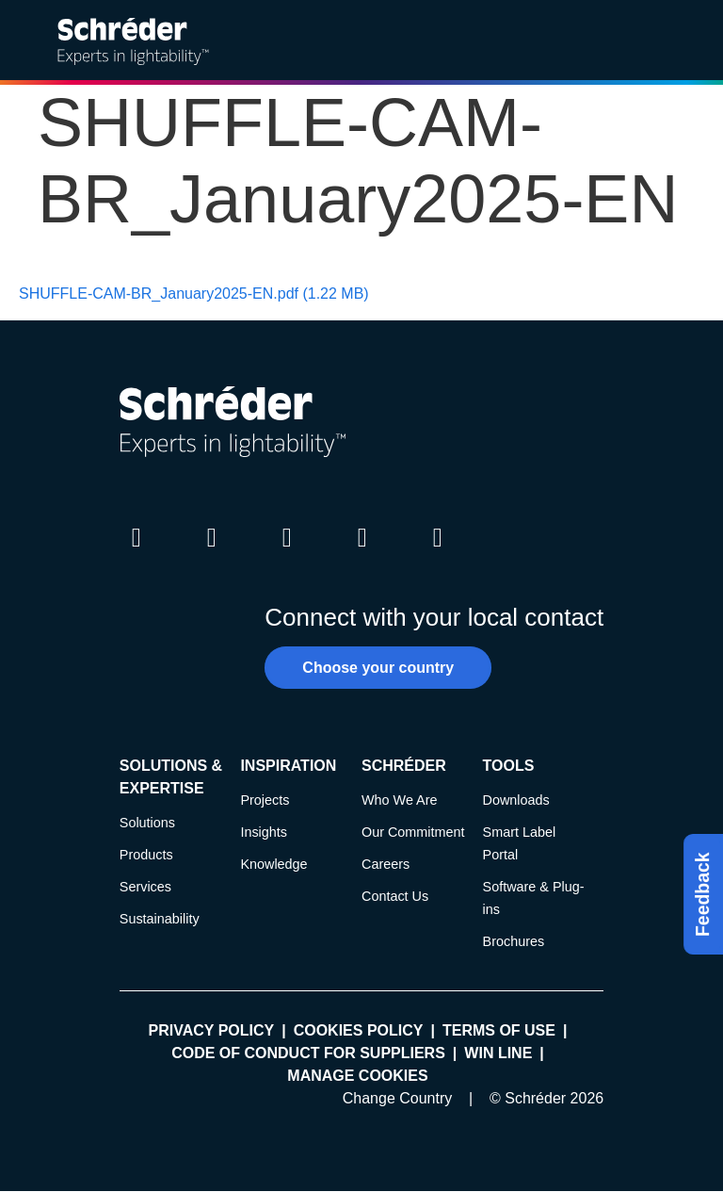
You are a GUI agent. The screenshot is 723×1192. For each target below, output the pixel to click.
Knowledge (273, 864)
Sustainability (160, 918)
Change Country (398, 1098)
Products (146, 854)
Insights (263, 832)
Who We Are (400, 800)
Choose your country (378, 668)
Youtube (362, 555)
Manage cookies (357, 1076)
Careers (386, 864)
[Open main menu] (694, 40)
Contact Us (395, 896)
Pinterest (438, 555)
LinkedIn (136, 555)
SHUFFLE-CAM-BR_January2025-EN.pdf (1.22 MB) (194, 294)
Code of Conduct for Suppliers (308, 1053)
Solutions (147, 822)
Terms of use (498, 1030)
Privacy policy (212, 1030)
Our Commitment (413, 832)
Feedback (702, 894)
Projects (264, 800)
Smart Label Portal (519, 843)
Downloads (516, 800)
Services (145, 886)
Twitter (212, 555)
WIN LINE (498, 1053)
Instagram (287, 555)
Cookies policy (359, 1030)
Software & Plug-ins (534, 898)
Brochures (514, 941)
